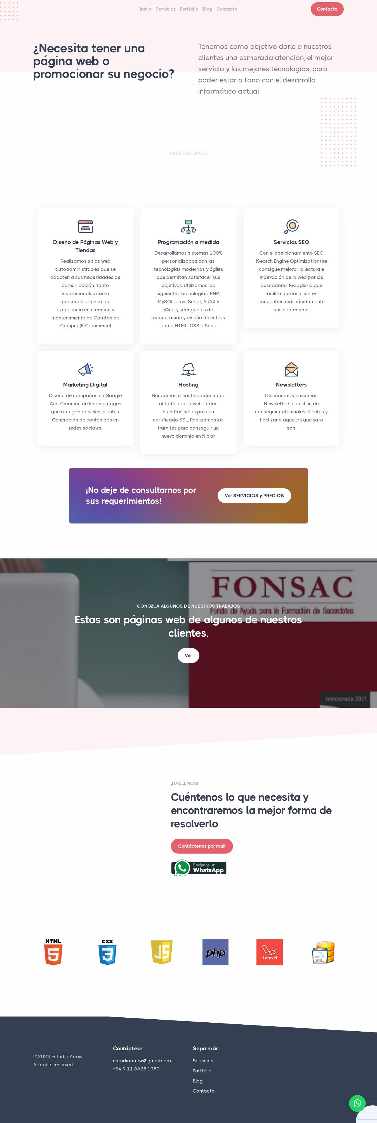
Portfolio (189, 12)
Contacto (241, 12)
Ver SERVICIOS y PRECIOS (254, 502)
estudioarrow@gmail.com (142, 1061)
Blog (214, 12)
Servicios (158, 12)
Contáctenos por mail (202, 852)
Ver (188, 662)
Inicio (131, 12)
